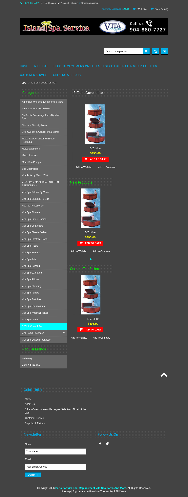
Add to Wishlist (83, 167)
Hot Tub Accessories (33, 205)
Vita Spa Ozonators (32, 272)
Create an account (90, 3)
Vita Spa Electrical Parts (35, 239)
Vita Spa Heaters (31, 252)
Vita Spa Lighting (31, 266)
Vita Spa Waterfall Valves (35, 312)
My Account (63, 3)
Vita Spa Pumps (30, 292)
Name (28, 443)
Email (28, 459)
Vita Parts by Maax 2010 (35, 175)
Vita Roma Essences (33, 333)
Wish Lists (142, 9)
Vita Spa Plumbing (32, 286)
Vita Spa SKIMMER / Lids (36, 199)
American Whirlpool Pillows (36, 108)
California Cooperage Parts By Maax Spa (41, 117)
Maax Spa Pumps (31, 162)
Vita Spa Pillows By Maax (35, 192)
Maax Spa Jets (30, 155)
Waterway (27, 358)
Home (23, 83)
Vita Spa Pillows (30, 279)
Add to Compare (106, 167)
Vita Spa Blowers (31, 212)
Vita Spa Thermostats (33, 306)
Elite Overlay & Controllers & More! (40, 132)
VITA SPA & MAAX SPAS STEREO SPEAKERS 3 (40, 184)
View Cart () (162, 9)
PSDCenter (120, 491)
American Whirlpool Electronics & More (43, 101)
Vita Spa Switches (32, 299)
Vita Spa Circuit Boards (34, 219)
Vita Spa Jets (29, 259)
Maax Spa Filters (31, 148)
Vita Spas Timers (31, 319)
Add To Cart (95, 159)
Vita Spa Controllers (33, 225)
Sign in (75, 3)
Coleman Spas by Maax (35, 125)
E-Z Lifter (95, 148)
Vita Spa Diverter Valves (35, 232)
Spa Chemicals (30, 169)
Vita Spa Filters (30, 245)
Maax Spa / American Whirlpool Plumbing (38, 140)
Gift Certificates (48, 3)
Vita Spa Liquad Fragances (36, 339)
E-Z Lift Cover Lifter (32, 326)
